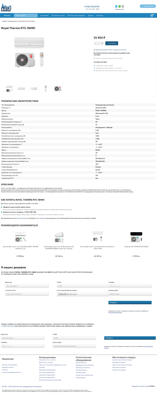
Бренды (90, 15)
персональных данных (115, 312)
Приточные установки (119, 367)
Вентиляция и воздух (124, 357)
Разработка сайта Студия (140, 386)
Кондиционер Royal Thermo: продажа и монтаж (110, 50)
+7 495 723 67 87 (91, 6)
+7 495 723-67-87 (7, 326)
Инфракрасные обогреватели (85, 365)
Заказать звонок (149, 6)
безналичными (22, 218)
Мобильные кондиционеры (47, 370)
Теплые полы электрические (84, 375)
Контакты (100, 15)
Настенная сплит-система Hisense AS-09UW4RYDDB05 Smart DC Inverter (59, 247)
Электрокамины (80, 377)
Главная (4, 21)
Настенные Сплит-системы (26, 21)
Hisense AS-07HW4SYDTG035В (136, 246)
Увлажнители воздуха (119, 370)
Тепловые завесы (81, 370)
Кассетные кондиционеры (47, 377)
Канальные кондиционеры (47, 375)
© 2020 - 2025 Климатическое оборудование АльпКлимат (22, 386)
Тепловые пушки (81, 372)
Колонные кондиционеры (46, 372)
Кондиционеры (12, 21)
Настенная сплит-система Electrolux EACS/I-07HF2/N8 (97, 247)
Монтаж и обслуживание (76, 15)
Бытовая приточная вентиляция (122, 360)
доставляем (41, 218)
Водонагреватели (81, 362)
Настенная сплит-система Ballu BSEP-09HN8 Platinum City (20, 247)
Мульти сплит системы (46, 362)
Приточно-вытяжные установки (122, 365)
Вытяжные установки (118, 362)
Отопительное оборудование (83, 358)
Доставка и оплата (58, 15)
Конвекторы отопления (83, 367)
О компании (44, 15)
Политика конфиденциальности (11, 372)
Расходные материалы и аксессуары (50, 380)
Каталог (7, 15)
